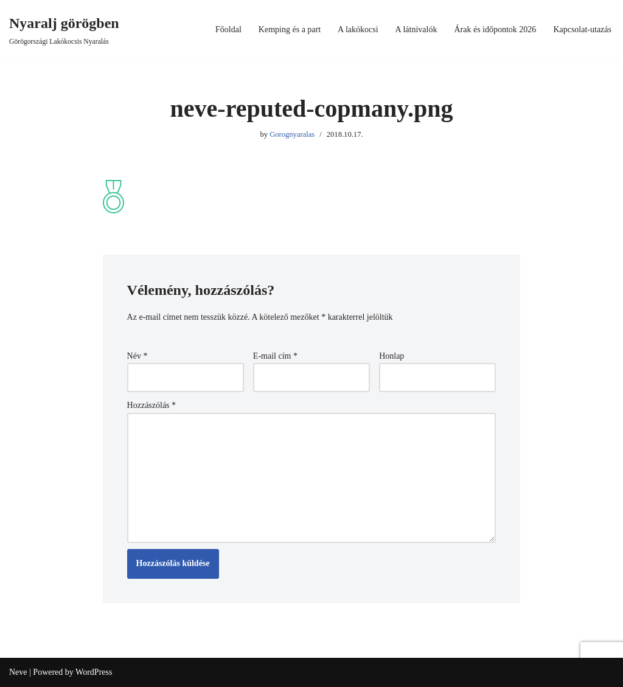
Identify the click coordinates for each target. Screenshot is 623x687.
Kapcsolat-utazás (582, 29)
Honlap (391, 356)
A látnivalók (416, 29)
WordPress (93, 672)
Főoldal (228, 29)
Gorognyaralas (292, 134)
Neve (18, 672)
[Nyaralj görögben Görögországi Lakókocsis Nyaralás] (64, 29)
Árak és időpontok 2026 (495, 29)
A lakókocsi (358, 29)
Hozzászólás (151, 405)
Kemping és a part (290, 29)
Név (137, 356)
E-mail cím (275, 356)
